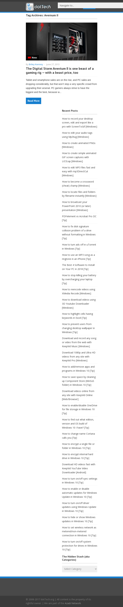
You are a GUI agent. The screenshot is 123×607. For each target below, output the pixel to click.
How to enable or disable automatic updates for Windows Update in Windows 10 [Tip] (79, 492)
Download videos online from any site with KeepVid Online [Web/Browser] (78, 395)
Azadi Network (73, 603)
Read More (33, 100)
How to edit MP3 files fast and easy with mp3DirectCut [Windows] (78, 171)
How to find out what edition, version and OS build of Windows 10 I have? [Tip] (78, 423)
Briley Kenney (36, 64)
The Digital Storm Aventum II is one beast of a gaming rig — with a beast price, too (60, 70)
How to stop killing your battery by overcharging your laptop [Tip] (79, 279)
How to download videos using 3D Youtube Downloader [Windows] (79, 303)
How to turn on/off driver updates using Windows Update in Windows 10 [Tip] (79, 507)
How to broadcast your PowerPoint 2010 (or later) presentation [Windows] (76, 206)
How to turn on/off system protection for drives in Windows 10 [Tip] (79, 545)
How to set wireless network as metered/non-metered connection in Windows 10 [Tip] (79, 531)
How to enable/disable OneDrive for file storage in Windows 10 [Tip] (79, 409)
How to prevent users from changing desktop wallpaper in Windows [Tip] (78, 328)
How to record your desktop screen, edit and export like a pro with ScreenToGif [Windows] (79, 122)
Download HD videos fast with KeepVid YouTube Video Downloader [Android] (78, 468)
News (34, 57)
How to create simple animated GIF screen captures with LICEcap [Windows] (79, 157)
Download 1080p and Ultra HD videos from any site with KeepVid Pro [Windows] (78, 356)
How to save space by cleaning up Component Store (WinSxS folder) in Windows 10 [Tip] (79, 381)
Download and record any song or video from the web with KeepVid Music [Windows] (79, 342)
